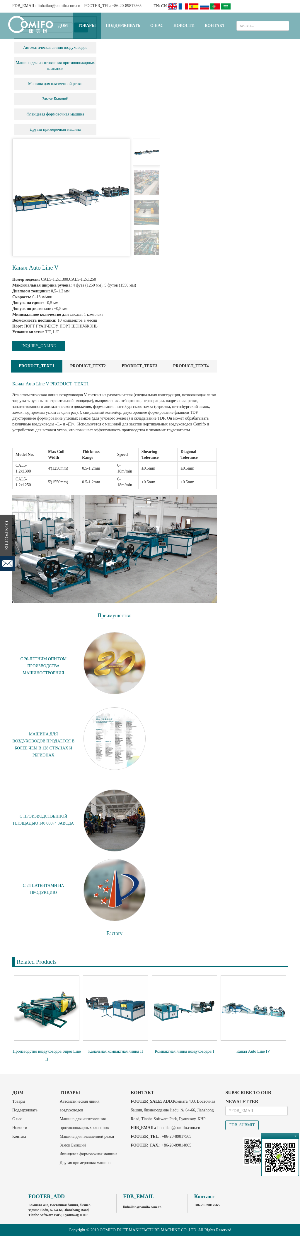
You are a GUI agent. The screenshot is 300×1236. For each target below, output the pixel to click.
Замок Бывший (55, 99)
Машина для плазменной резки (55, 84)
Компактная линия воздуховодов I (184, 1051)
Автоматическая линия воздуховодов (55, 47)
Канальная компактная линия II (115, 1051)
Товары (87, 25)
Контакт (214, 25)
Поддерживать (123, 25)
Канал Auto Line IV (253, 1051)
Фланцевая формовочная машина (55, 114)
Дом (63, 25)
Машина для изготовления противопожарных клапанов (55, 66)
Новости (184, 25)
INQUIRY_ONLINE (38, 346)
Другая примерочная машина (55, 129)
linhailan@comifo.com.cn (59, 6)
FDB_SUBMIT (242, 1125)
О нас (156, 25)
